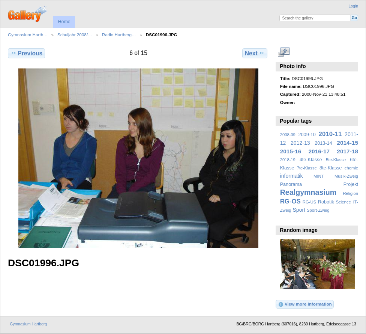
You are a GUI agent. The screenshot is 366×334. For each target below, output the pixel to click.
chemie (351, 168)
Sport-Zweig (318, 210)
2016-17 (319, 151)
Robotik (326, 202)
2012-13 (300, 143)
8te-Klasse (331, 168)
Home (64, 21)
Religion (350, 193)
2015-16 (291, 151)
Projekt (351, 184)
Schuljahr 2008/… (74, 34)
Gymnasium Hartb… (28, 34)
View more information (305, 304)
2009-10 (307, 134)
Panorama (291, 184)
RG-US (309, 202)
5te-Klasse (336, 159)
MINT (319, 176)
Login (353, 6)
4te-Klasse (311, 159)
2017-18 (347, 151)
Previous (26, 53)
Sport (299, 210)
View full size (284, 52)
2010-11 (330, 134)
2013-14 (323, 143)
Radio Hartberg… (119, 34)
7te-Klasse (307, 168)
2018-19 (288, 159)
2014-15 (347, 143)
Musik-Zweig (346, 176)
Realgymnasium (308, 192)
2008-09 (288, 134)
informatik (291, 176)
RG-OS (290, 201)
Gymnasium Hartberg (28, 324)
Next (255, 53)
